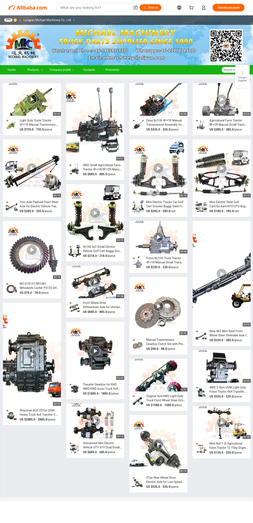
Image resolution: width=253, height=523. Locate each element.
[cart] (192, 8)
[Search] (150, 7)
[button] (135, 7)
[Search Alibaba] (94, 7)
